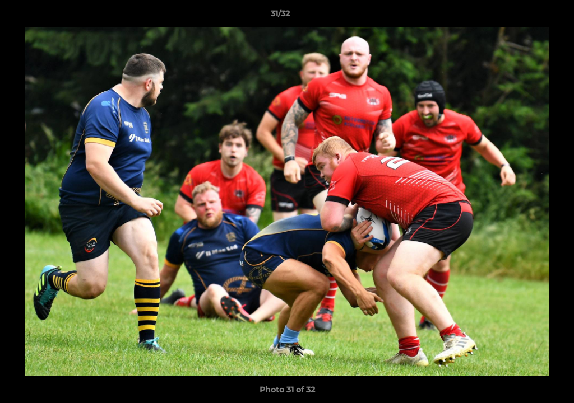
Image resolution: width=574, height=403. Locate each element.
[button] (527, 16)
